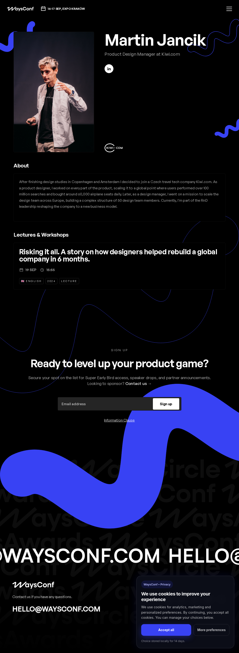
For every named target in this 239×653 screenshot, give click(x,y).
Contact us (136, 383)
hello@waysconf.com (56, 608)
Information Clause (119, 420)
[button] (229, 9)
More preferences (211, 630)
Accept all (166, 630)
